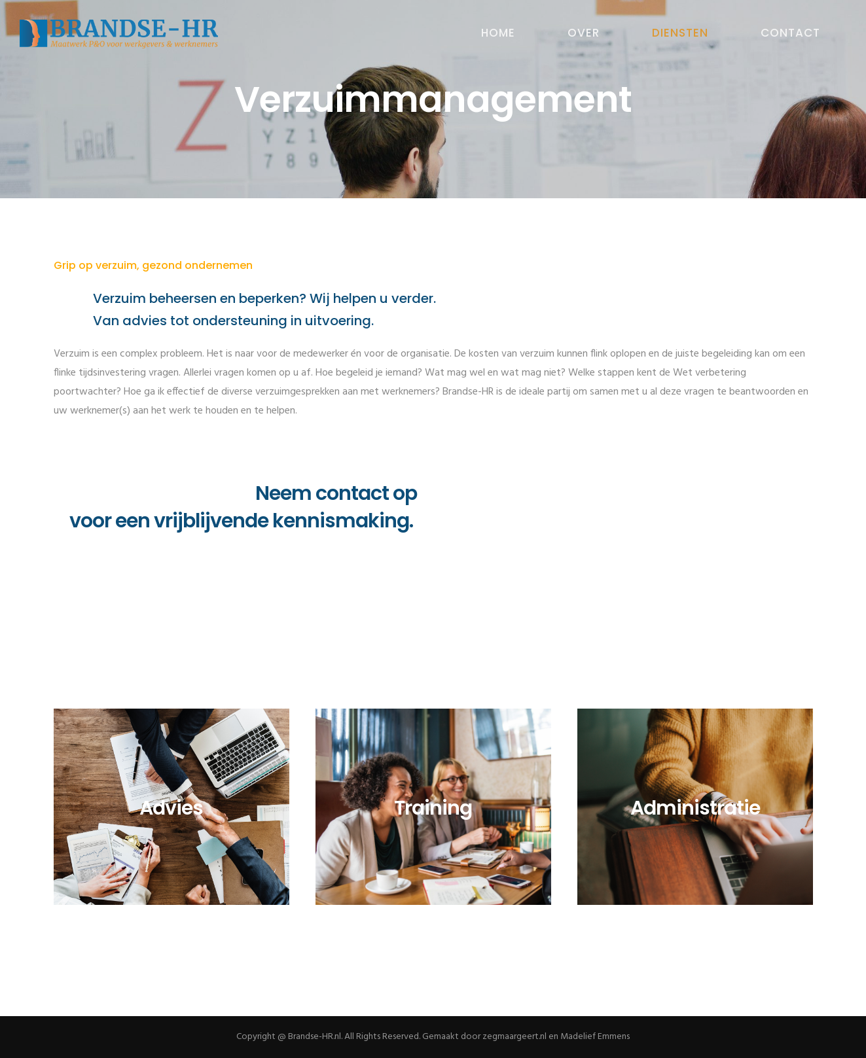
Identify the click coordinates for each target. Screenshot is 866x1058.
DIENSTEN (680, 33)
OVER (584, 33)
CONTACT (790, 33)
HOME (498, 33)
